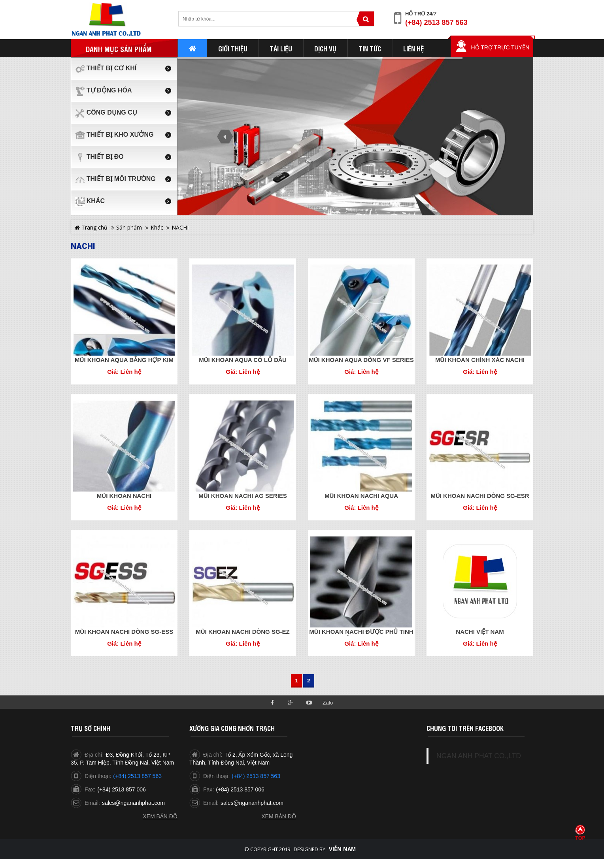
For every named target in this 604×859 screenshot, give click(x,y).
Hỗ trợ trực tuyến (500, 47)
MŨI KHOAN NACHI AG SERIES (242, 495)
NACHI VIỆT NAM (480, 631)
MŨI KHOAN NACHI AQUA (361, 495)
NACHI (180, 227)
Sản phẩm (129, 227)
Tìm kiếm (365, 18)
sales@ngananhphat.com (133, 803)
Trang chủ (91, 227)
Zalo (328, 703)
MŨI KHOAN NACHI (124, 495)
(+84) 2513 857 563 (436, 22)
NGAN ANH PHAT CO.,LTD (478, 756)
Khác (157, 227)
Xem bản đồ (160, 816)
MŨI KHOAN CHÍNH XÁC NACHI (480, 359)
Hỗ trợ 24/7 (420, 14)
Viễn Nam (342, 849)
